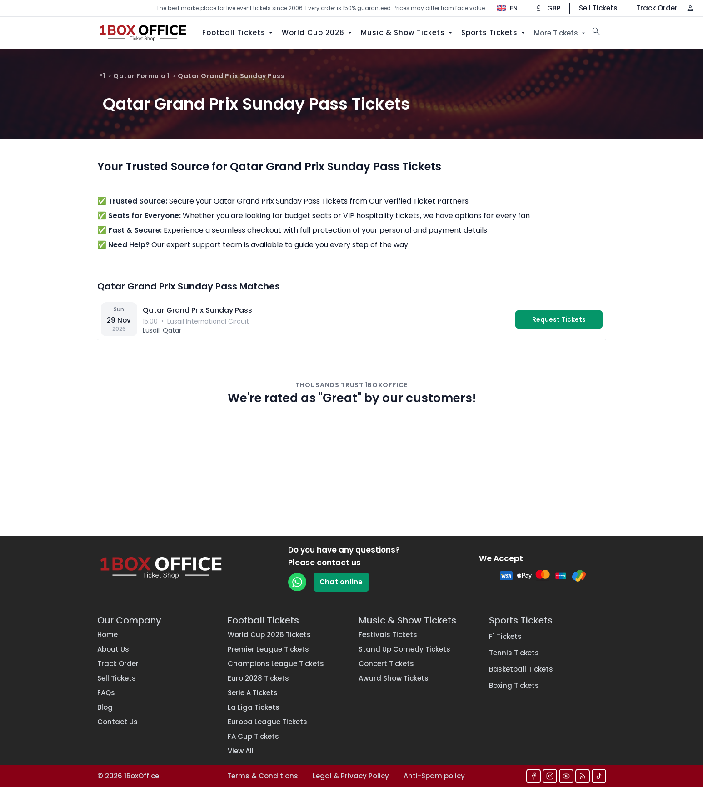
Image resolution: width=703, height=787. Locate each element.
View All (241, 751)
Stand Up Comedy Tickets (404, 649)
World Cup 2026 (318, 32)
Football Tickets (238, 32)
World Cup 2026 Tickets (269, 634)
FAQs (106, 692)
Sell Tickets (598, 8)
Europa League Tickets (267, 722)
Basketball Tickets (521, 669)
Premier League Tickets (268, 649)
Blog (105, 707)
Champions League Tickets (276, 663)
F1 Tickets (505, 636)
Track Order (657, 8)
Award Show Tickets (394, 678)
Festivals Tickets (388, 634)
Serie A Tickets (253, 692)
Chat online (341, 582)
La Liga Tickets (253, 707)
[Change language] (503, 8)
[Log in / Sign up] (690, 8)
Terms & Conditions (262, 776)
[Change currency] (547, 8)
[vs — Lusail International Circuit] (351, 319)
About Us (113, 649)
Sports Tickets (494, 32)
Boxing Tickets (514, 685)
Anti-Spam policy (434, 776)
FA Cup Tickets (253, 736)
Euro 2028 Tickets (258, 678)
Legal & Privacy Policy (351, 776)
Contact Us (117, 722)
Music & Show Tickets (407, 32)
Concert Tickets (386, 663)
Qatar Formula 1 (141, 75)
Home (107, 634)
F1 (102, 75)
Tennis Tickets (514, 652)
